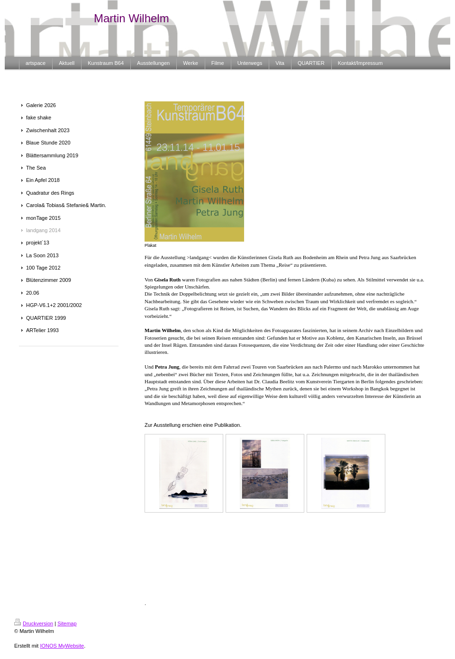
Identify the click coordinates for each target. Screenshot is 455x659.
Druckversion (33, 623)
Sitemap (66, 623)
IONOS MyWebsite (62, 646)
